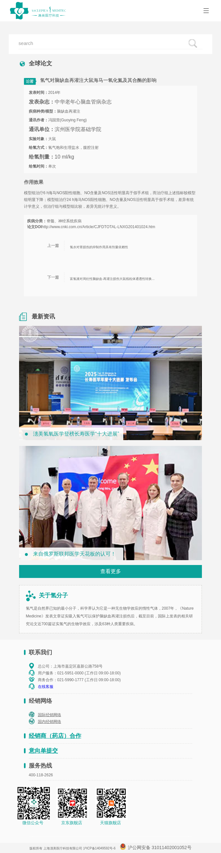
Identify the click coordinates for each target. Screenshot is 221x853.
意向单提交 (43, 751)
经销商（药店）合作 (55, 736)
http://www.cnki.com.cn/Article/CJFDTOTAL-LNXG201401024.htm (98, 227)
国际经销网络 (49, 715)
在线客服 (45, 686)
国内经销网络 (49, 721)
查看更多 (110, 571)
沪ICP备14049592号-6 (99, 848)
